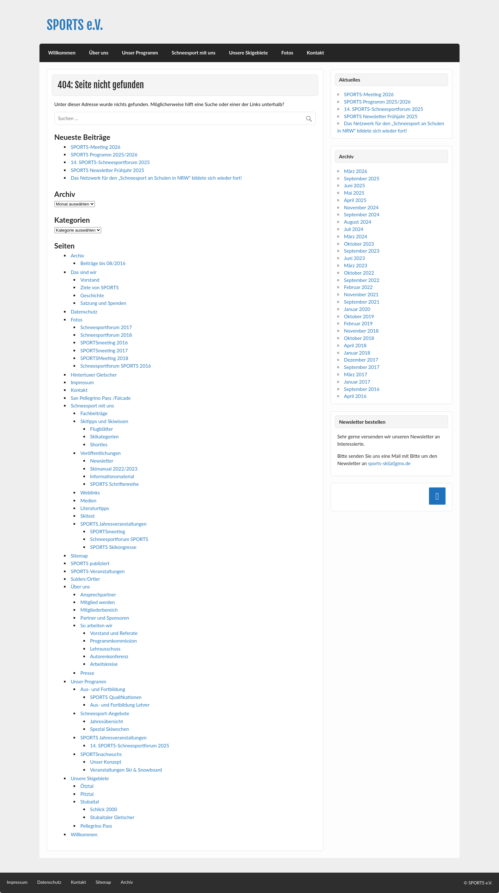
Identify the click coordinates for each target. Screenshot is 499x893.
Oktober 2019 (359, 316)
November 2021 (361, 294)
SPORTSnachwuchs (101, 754)
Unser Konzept (105, 762)
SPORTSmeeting (107, 531)
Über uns (99, 52)
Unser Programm (140, 52)
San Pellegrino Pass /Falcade (100, 398)
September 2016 (361, 389)
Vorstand (90, 280)
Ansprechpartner (98, 594)
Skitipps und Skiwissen (104, 421)
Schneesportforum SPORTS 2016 (116, 366)
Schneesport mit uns (193, 52)
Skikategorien (104, 436)
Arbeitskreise (104, 664)
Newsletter (101, 461)
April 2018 (355, 345)
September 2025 (361, 178)
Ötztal (87, 786)
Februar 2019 (358, 323)
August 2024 (357, 222)
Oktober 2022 (359, 273)
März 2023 (355, 265)
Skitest (88, 516)
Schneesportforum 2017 (106, 327)
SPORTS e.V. (75, 25)
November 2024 (361, 207)
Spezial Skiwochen (109, 729)
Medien (89, 500)
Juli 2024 (353, 229)
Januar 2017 (357, 382)
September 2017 (361, 367)
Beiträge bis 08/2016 (103, 263)
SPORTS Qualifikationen (116, 697)
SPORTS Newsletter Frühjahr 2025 (107, 170)
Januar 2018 (357, 353)
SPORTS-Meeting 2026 (95, 147)
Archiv (77, 255)
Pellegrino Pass (96, 826)
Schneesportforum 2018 (106, 335)
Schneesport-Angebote (105, 713)
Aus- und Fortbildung (103, 689)
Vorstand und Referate (113, 633)
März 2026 (355, 171)
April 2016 (355, 396)
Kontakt (315, 52)
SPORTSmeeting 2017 (104, 350)
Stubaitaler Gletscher (112, 817)
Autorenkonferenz (109, 656)
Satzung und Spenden (103, 303)
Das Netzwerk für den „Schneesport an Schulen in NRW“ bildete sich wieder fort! (156, 178)
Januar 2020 (357, 309)
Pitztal (87, 794)
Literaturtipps (95, 508)
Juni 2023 (354, 258)
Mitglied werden (98, 602)
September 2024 (361, 214)
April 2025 (355, 200)
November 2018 (361, 331)
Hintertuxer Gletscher (94, 375)
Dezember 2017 (361, 360)
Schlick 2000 (103, 809)
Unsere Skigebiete (248, 52)
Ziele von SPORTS (100, 287)
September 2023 (361, 251)
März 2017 (355, 374)
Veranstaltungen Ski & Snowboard (126, 770)
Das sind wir (83, 272)
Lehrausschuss (105, 649)
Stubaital (90, 801)
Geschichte (92, 295)
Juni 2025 (354, 185)
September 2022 (361, 280)
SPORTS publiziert (90, 563)
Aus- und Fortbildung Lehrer (120, 705)
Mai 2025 (354, 193)
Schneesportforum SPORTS (119, 539)
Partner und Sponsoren (105, 618)
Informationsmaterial (112, 476)
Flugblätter (101, 429)
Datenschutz (84, 311)
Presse (87, 673)
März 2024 (355, 236)
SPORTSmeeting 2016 (104, 342)
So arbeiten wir (97, 625)
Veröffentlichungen (101, 453)
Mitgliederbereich (99, 610)
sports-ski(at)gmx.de (389, 463)
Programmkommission (113, 641)
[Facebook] (437, 496)
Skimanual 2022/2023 (113, 469)
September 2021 (361, 302)
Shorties (99, 444)
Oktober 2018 (359, 338)
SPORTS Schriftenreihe (114, 484)
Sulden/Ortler (85, 579)
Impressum (82, 382)
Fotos (287, 52)
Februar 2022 (358, 287)
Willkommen (61, 52)
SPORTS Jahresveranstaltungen (114, 524)
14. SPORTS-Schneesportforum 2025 (110, 162)
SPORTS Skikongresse (113, 547)
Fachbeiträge (94, 413)
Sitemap (79, 555)
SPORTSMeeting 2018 (105, 358)
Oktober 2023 (359, 244)
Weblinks (90, 492)
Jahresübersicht (106, 721)
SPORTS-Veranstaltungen (97, 571)
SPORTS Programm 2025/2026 (104, 154)
